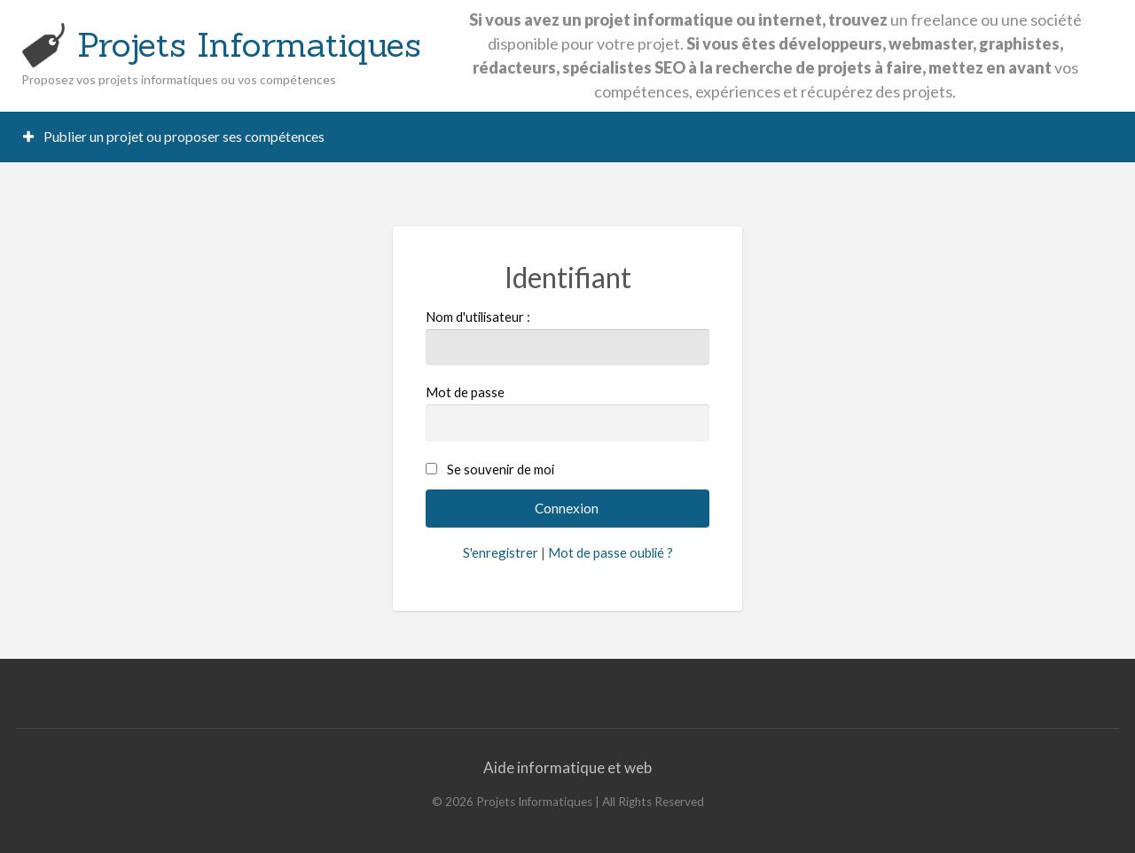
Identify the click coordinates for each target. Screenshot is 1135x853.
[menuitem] (174, 137)
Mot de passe (568, 412)
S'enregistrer (500, 552)
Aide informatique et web (567, 767)
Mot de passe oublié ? (610, 552)
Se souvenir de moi (500, 469)
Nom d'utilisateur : (568, 337)
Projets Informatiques (249, 44)
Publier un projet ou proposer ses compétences (174, 137)
